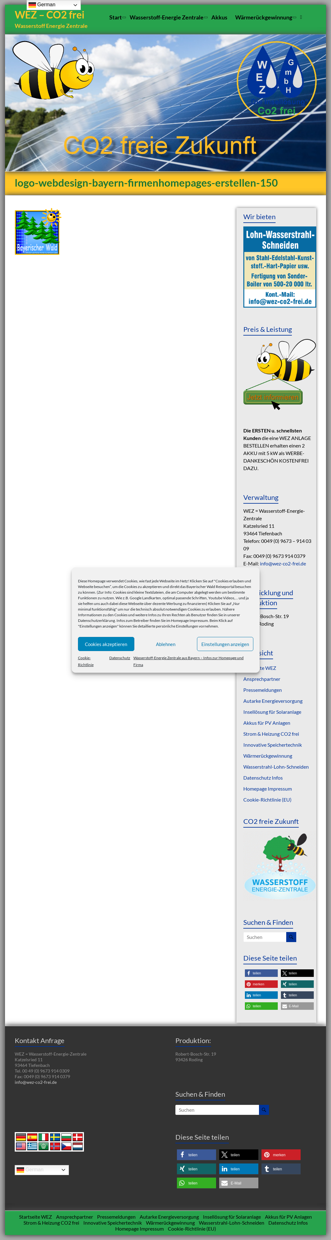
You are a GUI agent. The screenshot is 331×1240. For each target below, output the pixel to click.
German (30, 1170)
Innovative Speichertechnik (272, 745)
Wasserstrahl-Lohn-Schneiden (276, 767)
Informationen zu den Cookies (102, 614)
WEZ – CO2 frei (51, 14)
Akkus (219, 17)
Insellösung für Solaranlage (272, 712)
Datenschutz (119, 657)
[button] (261, 974)
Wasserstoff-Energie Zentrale (167, 17)
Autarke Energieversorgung (273, 701)
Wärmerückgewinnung (263, 17)
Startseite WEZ (259, 668)
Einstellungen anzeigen (225, 644)
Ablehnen (165, 644)
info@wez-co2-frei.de (283, 564)
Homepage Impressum (189, 620)
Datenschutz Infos (263, 778)
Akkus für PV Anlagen (266, 723)
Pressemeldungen (262, 690)
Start (115, 17)
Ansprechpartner (261, 679)
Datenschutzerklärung (96, 620)
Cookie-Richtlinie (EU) (267, 800)
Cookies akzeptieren (106, 644)
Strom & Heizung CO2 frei (271, 734)
